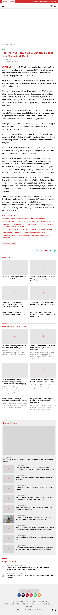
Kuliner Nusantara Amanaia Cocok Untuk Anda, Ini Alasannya (34, 478)
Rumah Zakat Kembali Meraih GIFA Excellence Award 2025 (35, 538)
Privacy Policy (32, 602)
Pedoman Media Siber (13, 604)
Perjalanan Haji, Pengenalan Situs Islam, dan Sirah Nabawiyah (24, 218)
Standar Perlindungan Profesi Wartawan (38, 604)
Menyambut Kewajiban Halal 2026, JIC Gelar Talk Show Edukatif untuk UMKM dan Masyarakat (33, 518)
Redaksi (8, 60)
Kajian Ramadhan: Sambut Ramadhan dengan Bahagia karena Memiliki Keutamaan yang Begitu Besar (28, 225)
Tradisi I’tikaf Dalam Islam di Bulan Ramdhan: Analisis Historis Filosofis (27, 229)
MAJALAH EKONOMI (34, 609)
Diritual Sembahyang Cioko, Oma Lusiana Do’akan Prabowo (34, 488)
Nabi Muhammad (9, 243)
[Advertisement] (29, 24)
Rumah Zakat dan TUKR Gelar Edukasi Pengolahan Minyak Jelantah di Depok (28, 461)
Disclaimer (43, 602)
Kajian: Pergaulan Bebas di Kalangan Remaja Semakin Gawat (24, 233)
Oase (3, 49)
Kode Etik (21, 602)
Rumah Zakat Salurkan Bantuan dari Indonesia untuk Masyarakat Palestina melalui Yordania (35, 498)
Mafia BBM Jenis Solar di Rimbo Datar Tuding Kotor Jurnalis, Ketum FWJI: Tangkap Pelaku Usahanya (34, 548)
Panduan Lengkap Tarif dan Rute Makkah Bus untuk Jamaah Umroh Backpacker (26, 237)
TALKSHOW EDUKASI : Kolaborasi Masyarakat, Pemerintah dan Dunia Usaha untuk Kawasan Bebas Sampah (35, 468)
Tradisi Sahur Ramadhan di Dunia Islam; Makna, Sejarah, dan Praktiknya (28, 221)
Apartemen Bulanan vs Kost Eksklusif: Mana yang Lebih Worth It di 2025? (34, 508)
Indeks (13, 602)
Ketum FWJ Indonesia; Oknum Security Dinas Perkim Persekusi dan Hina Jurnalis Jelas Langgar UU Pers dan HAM (35, 528)
